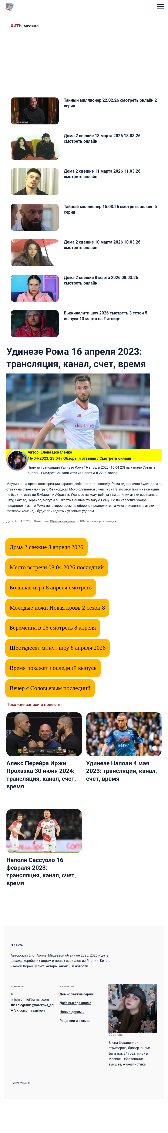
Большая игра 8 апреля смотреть (51, 621)
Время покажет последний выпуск (53, 702)
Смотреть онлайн (115, 492)
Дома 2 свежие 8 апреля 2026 (46, 581)
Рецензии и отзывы (75, 1055)
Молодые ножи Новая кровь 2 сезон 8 (57, 641)
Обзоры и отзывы (79, 492)
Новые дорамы (72, 1046)
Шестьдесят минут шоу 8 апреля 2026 (57, 681)
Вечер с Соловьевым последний (50, 722)
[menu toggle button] (160, 7)
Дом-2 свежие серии (76, 1028)
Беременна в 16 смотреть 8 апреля (53, 661)
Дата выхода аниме (75, 1037)
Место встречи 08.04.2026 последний (57, 601)
